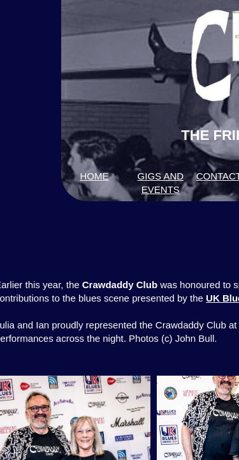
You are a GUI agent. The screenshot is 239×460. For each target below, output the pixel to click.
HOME (94, 176)
